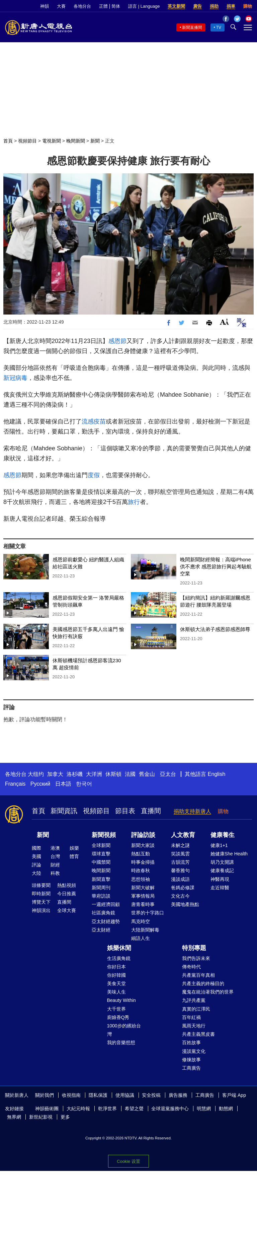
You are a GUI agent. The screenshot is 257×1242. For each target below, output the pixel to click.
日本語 (63, 784)
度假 (94, 475)
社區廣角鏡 (103, 912)
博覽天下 (41, 902)
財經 (55, 864)
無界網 (14, 1117)
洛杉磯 (75, 774)
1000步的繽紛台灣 (124, 1030)
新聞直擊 (101, 879)
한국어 (84, 784)
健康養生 (222, 835)
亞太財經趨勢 (106, 921)
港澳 (55, 848)
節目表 (125, 810)
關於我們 (44, 1095)
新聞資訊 (64, 810)
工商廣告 (191, 1068)
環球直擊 (101, 853)
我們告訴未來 (196, 958)
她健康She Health (229, 853)
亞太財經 (101, 930)
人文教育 (183, 835)
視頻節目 (27, 141)
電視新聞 (51, 141)
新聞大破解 (143, 887)
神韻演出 (41, 910)
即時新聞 (41, 893)
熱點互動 (140, 853)
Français (15, 784)
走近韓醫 (219, 887)
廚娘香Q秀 (118, 1017)
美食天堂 (116, 983)
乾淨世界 (107, 1108)
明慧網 (204, 1108)
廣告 (197, 6)
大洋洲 (94, 774)
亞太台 (168, 774)
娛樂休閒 (119, 948)
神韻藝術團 (47, 1108)
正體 (103, 6)
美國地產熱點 (185, 904)
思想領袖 (140, 879)
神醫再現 (219, 879)
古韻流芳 (180, 862)
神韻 (44, 6)
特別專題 (194, 948)
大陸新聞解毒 (145, 930)
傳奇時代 (191, 966)
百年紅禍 (191, 1017)
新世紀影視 (41, 1117)
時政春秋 (140, 870)
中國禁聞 (101, 862)
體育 (74, 856)
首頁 (8, 141)
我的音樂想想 (121, 1042)
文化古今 (180, 896)
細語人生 (140, 938)
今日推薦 (66, 893)
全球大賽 (66, 910)
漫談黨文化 (193, 1051)
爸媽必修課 (182, 887)
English (216, 774)
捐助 (214, 6)
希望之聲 (134, 1108)
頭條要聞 (41, 885)
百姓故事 (191, 1042)
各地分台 (82, 6)
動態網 (226, 1108)
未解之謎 (180, 845)
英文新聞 (176, 6)
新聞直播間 (192, 27)
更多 (65, 1117)
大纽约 (36, 774)
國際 (36, 848)
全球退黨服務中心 (170, 1108)
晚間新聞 (75, 141)
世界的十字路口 (147, 912)
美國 (36, 856)
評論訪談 (143, 835)
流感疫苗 (94, 421)
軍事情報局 (143, 896)
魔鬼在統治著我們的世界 (208, 992)
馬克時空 (140, 921)
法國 (130, 774)
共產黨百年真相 (198, 975)
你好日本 (116, 966)
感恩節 (117, 341)
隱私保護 (98, 1095)
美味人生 (116, 992)
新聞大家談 (143, 845)
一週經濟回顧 (106, 904)
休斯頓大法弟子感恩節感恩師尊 (215, 629)
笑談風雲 (180, 853)
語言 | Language (144, 6)
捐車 (231, 6)
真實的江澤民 (196, 1009)
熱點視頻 (66, 885)
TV (218, 27)
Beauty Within (121, 1000)
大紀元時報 (78, 1108)
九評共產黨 (193, 1000)
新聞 (95, 141)
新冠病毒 (15, 378)
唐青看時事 (143, 904)
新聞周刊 (101, 887)
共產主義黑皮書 (198, 1034)
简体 (115, 6)
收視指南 (71, 1095)
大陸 (36, 873)
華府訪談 (101, 896)
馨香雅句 (180, 870)
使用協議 (124, 1095)
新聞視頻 (104, 835)
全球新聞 (101, 845)
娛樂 (74, 848)
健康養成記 (222, 870)
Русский (40, 784)
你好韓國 (116, 975)
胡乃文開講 (222, 862)
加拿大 (55, 774)
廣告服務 (178, 1095)
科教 (55, 873)
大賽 (61, 6)
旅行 (134, 502)
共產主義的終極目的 (203, 983)
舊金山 (147, 774)
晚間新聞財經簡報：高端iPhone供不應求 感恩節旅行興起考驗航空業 (216, 566)
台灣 (55, 856)
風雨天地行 (193, 1025)
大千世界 (116, 1009)
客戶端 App (234, 1095)
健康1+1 (219, 845)
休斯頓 (113, 774)
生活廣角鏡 (119, 958)
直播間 (151, 810)
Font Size (224, 321)
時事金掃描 (143, 862)
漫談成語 (180, 879)
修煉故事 (191, 1059)
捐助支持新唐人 (192, 811)
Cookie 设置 (128, 1161)
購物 (247, 6)
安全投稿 (151, 1095)
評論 (36, 864)
